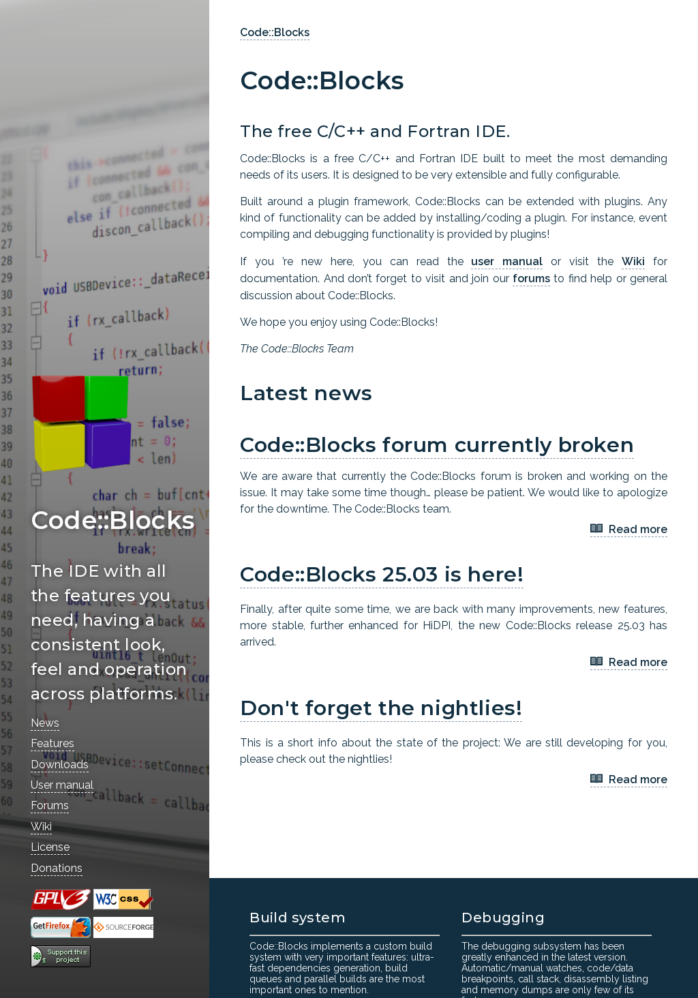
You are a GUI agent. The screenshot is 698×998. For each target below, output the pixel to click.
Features (52, 743)
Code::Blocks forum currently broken (437, 444)
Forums (50, 805)
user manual (507, 261)
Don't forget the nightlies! (381, 708)
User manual (62, 784)
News (45, 722)
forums (531, 278)
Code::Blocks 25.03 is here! (382, 574)
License (50, 847)
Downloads (60, 764)
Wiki (41, 826)
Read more (628, 530)
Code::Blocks (274, 32)
